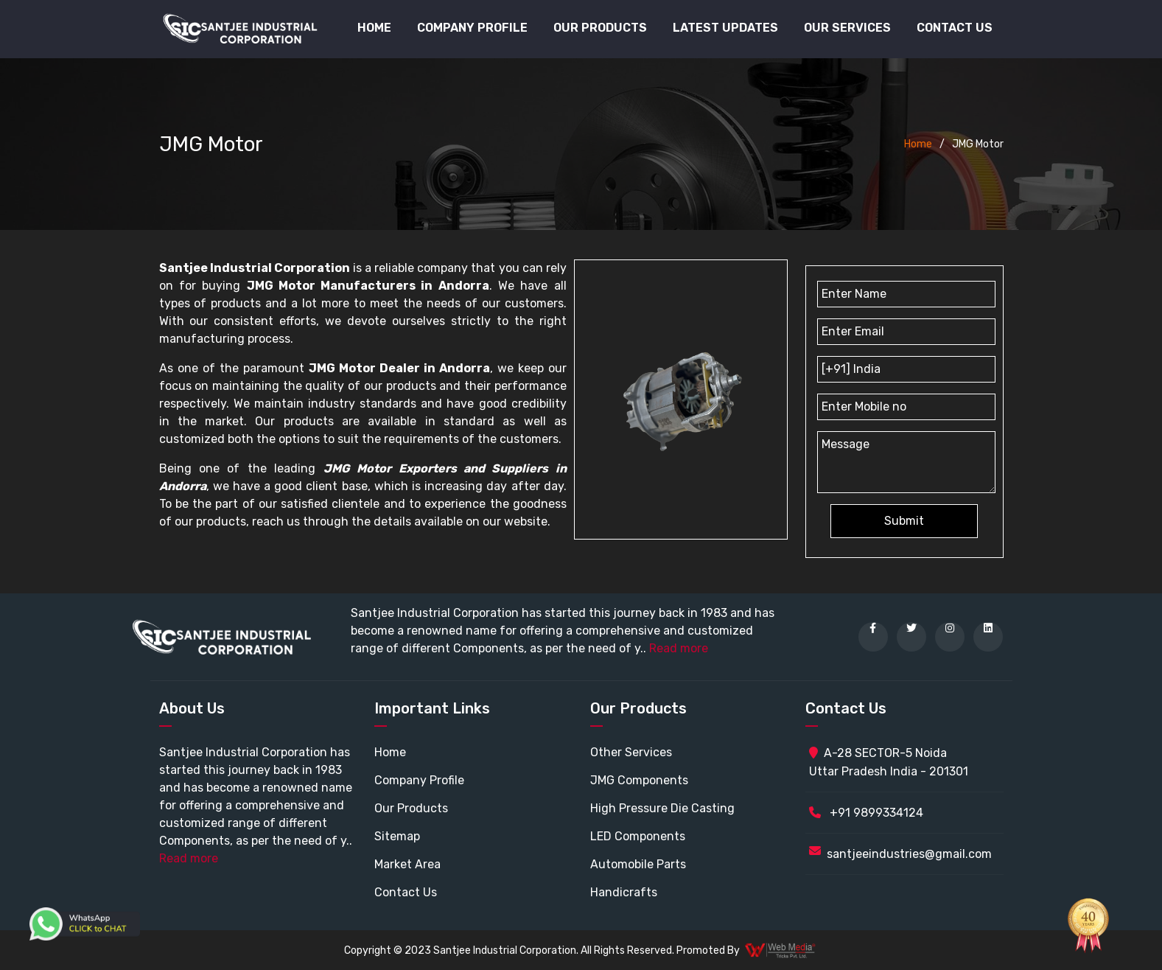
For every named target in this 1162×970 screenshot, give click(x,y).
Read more (678, 648)
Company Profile (472, 28)
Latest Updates (725, 28)
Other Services (631, 752)
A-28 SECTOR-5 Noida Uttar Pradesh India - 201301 (888, 762)
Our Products (411, 808)
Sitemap (397, 836)
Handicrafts (623, 892)
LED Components (637, 836)
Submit (904, 521)
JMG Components (639, 780)
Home (374, 28)
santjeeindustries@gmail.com (909, 854)
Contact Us (955, 28)
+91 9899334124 (866, 813)
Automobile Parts (638, 864)
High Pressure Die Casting (662, 808)
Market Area (407, 864)
